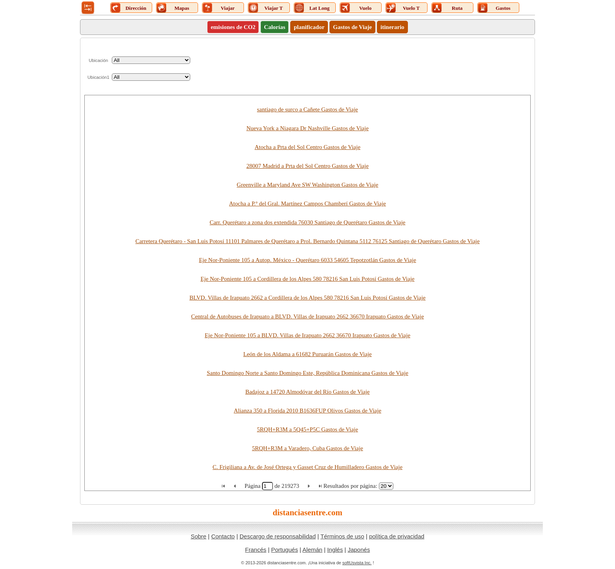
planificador (309, 27)
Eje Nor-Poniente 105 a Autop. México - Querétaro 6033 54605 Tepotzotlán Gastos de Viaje (307, 260)
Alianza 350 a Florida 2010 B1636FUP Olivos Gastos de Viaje (307, 410)
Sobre (198, 536)
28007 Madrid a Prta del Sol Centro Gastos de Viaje (307, 166)
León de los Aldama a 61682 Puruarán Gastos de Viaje (307, 354)
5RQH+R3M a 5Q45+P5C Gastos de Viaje (307, 429)
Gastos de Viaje (352, 27)
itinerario (392, 27)
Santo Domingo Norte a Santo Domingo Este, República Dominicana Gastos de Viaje (307, 373)
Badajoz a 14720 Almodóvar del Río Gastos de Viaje (307, 392)
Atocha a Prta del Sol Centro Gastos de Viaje (307, 147)
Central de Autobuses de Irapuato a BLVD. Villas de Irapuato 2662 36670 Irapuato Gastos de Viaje (307, 316)
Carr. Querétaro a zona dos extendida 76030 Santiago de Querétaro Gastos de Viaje (307, 222)
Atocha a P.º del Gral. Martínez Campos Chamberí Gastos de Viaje (307, 203)
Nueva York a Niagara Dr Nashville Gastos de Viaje (307, 128)
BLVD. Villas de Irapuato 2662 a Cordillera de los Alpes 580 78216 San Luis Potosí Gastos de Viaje (307, 297)
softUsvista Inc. (357, 562)
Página (253, 486)
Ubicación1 (98, 77)
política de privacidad (396, 536)
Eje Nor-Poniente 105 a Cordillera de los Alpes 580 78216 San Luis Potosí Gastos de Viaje (307, 279)
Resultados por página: (350, 486)
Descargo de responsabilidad (278, 536)
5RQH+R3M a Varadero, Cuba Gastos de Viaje (307, 448)
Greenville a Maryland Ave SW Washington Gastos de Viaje (307, 185)
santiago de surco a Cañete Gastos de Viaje (307, 109)
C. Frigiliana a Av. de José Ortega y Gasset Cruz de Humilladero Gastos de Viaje (307, 467)
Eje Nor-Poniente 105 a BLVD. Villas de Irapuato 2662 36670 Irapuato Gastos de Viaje (307, 335)
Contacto (223, 536)
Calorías (274, 27)
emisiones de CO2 (233, 27)
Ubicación (98, 60)
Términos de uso (342, 536)
